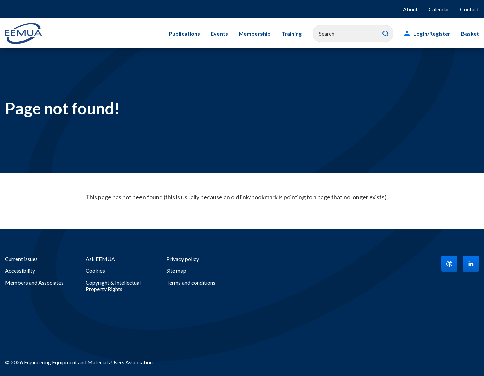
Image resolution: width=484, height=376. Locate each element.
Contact (469, 9)
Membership (255, 33)
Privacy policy (182, 259)
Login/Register (431, 33)
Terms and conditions (190, 282)
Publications (184, 33)
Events (219, 33)
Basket (470, 33)
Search (385, 33)
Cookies (95, 270)
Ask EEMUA (100, 259)
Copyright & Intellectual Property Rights (113, 285)
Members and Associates (34, 282)
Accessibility (20, 270)
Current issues (21, 259)
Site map (176, 270)
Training (291, 33)
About (410, 9)
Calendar (439, 9)
